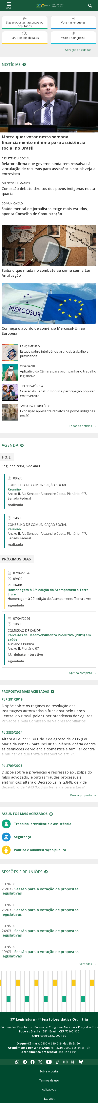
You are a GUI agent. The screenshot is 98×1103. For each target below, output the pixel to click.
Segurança (22, 837)
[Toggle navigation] (90, 6)
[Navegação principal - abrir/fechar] (8, 5)
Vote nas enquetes (73, 22)
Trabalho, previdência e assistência (42, 824)
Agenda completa (80, 673)
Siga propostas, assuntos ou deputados (24, 24)
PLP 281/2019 (12, 699)
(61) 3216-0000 (60, 1048)
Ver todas (85, 964)
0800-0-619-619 (51, 1043)
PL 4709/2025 (12, 765)
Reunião (14, 489)
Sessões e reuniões (22, 871)
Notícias (11, 64)
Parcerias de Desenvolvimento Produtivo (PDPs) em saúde (49, 637)
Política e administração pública (40, 850)
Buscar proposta (81, 795)
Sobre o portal (49, 1071)
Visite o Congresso (73, 38)
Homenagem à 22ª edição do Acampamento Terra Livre (48, 592)
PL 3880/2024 (12, 732)
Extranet (49, 1098)
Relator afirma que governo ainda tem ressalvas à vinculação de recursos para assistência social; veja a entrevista (49, 168)
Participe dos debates (25, 38)
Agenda (10, 445)
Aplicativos (49, 1089)
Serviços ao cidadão (78, 50)
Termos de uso (49, 1080)
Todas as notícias (80, 426)
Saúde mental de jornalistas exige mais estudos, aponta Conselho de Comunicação (45, 211)
